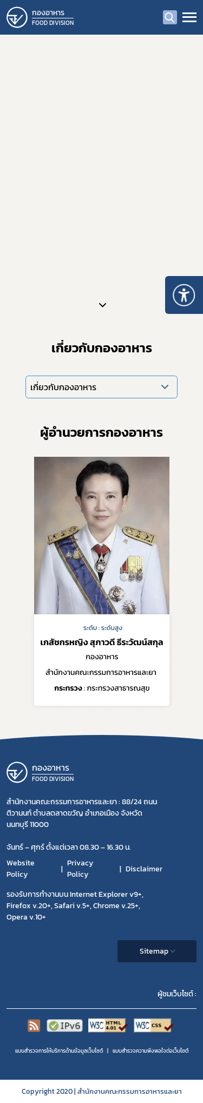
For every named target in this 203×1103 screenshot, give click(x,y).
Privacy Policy (80, 868)
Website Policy (20, 868)
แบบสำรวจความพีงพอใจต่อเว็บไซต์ (150, 1051)
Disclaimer (144, 869)
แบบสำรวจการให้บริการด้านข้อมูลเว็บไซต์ (59, 1051)
